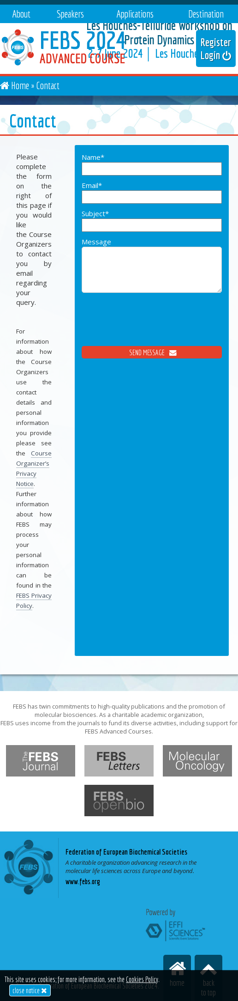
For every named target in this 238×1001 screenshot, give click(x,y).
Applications (135, 13)
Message (152, 271)
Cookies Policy (142, 979)
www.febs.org (82, 881)
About (21, 13)
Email (152, 192)
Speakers (70, 13)
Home (20, 85)
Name (152, 164)
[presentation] (152, 328)
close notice (29, 990)
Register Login (216, 48)
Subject (152, 220)
